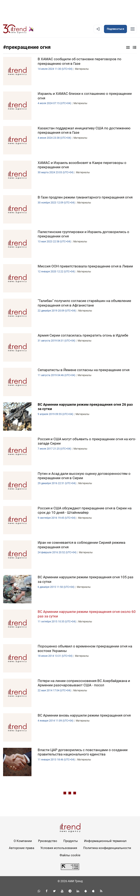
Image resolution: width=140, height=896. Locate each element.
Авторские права (21, 848)
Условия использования (58, 848)
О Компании (23, 841)
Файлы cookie (70, 855)
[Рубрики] (132, 29)
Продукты (70, 841)
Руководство (47, 841)
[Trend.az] (18, 29)
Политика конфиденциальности (107, 848)
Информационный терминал (105, 841)
